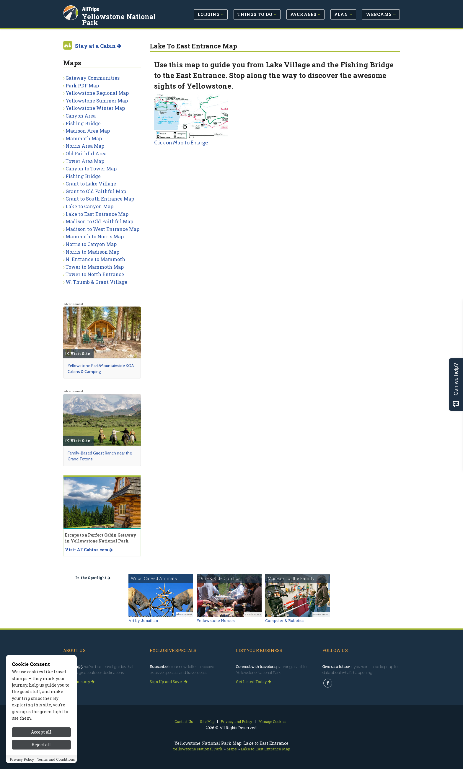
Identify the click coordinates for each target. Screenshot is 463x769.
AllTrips (91, 8)
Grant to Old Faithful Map (96, 191)
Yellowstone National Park (119, 19)
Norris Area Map (85, 146)
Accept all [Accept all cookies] (41, 742)
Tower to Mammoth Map (95, 267)
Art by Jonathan (143, 620)
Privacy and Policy (236, 721)
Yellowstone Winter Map (95, 108)
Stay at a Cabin (98, 45)
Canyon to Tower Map (91, 168)
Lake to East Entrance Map (97, 214)
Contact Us (184, 721)
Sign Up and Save (169, 681)
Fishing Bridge (83, 123)
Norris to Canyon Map (91, 244)
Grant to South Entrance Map (100, 198)
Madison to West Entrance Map (102, 229)
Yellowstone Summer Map (97, 100)
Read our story (78, 681)
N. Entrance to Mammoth (95, 259)
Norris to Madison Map (92, 252)
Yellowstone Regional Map (97, 93)
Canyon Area (81, 116)
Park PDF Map (82, 85)
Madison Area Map (88, 131)
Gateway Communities (93, 78)
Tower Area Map (85, 161)
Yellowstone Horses (216, 620)
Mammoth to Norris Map (95, 236)
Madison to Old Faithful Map (99, 221)
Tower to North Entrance (95, 274)
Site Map (207, 721)
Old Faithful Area (86, 153)
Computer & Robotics (284, 620)
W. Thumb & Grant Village (96, 282)
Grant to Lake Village (91, 183)
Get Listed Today (253, 681)
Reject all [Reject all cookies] (41, 754)
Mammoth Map (84, 138)
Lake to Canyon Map (89, 206)
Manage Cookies (272, 721)
